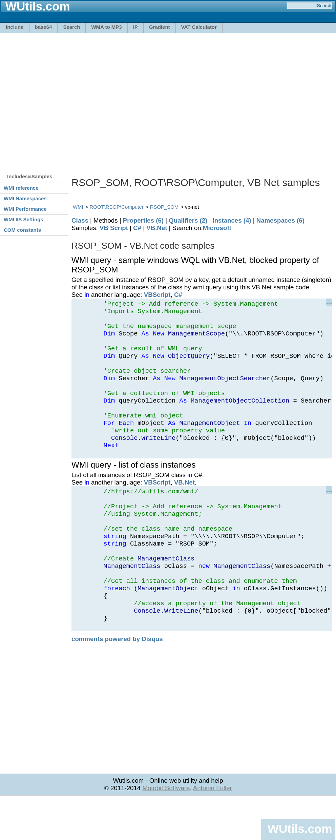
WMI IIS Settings (23, 219)
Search (71, 27)
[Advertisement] (63, 99)
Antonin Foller (212, 828)
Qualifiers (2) (188, 220)
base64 (43, 27)
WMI (78, 207)
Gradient (159, 27)
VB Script (114, 227)
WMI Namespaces (25, 198)
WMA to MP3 (106, 27)
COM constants (22, 230)
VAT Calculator (199, 27)
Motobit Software (166, 828)
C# (137, 227)
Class (79, 220)
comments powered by (117, 679)
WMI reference (21, 188)
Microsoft (217, 227)
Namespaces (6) (280, 220)
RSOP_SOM (164, 207)
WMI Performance (25, 209)
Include (15, 27)
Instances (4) (232, 220)
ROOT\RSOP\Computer (117, 207)
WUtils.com (300, 828)
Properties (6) (143, 220)
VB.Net (156, 227)
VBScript (157, 294)
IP (135, 27)
